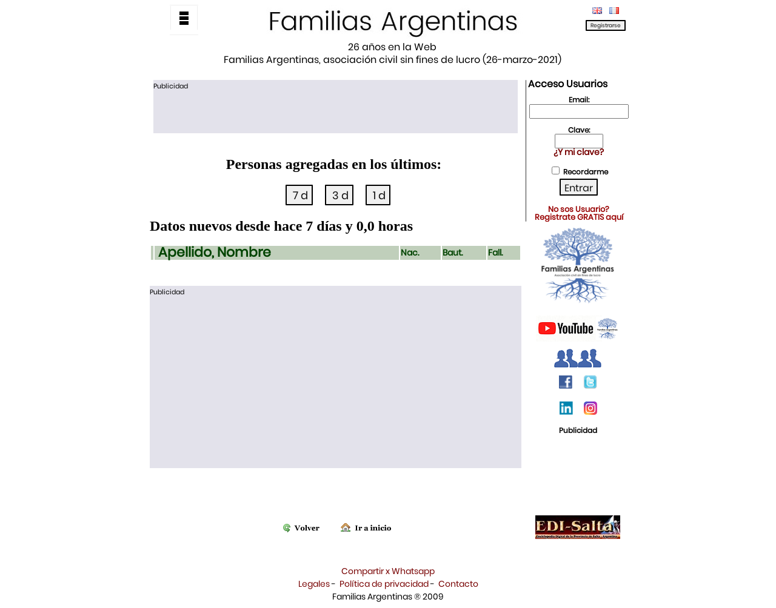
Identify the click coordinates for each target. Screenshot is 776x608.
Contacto (458, 584)
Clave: (579, 130)
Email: (579, 99)
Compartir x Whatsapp (388, 571)
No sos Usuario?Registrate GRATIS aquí (579, 213)
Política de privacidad (384, 584)
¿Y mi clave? (579, 152)
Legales (314, 584)
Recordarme (585, 172)
